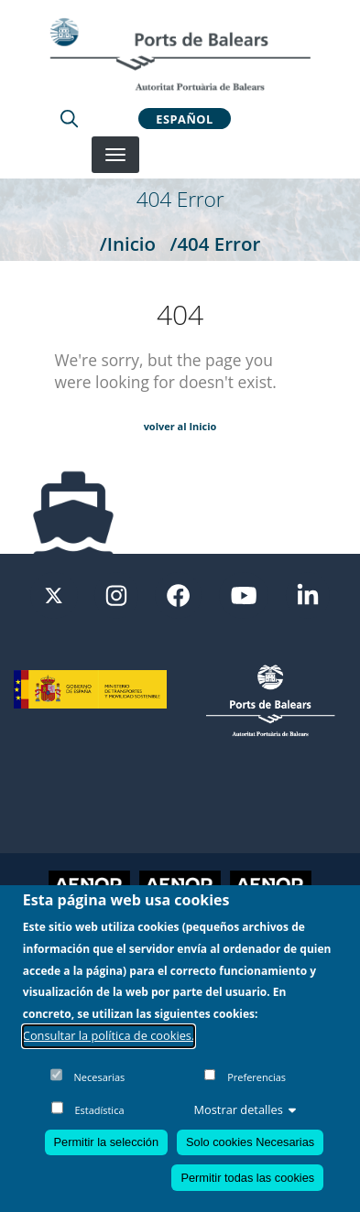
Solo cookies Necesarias (250, 1142)
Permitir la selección (106, 1142)
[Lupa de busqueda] (69, 118)
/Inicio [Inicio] (128, 243)
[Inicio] (179, 54)
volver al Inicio (180, 426)
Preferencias (256, 1077)
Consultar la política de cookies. (109, 1035)
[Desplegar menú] (115, 154)
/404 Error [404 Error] (214, 243)
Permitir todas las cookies (247, 1178)
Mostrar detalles (245, 1109)
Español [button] (184, 118)
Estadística (99, 1110)
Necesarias (99, 1077)
